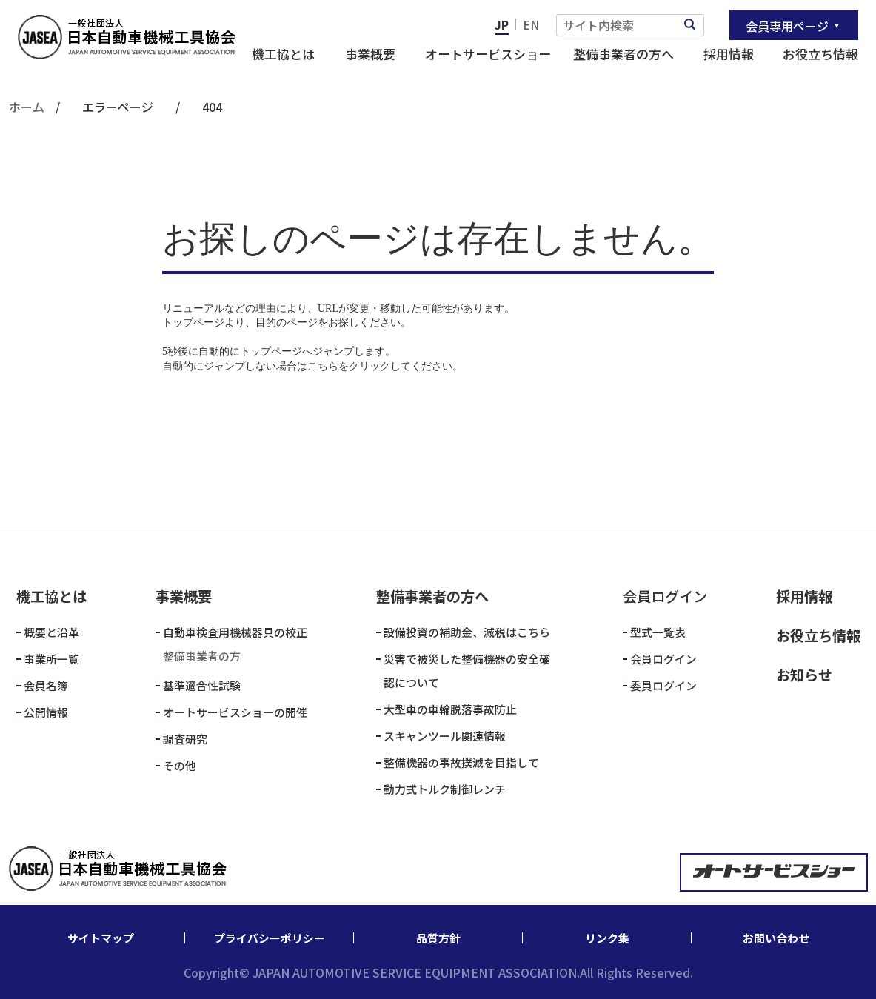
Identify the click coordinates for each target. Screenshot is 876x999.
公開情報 (46, 712)
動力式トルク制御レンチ (445, 789)
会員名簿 (46, 685)
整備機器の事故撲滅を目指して (461, 762)
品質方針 (438, 938)
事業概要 (370, 53)
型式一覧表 (658, 632)
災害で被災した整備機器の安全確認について (467, 670)
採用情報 (728, 53)
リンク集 (607, 938)
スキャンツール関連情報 (445, 736)
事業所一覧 (51, 658)
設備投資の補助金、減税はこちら (467, 632)
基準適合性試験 (202, 685)
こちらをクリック (348, 366)
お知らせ (804, 674)
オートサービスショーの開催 (235, 712)
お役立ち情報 (820, 53)
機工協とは (283, 53)
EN (531, 24)
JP (502, 24)
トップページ (193, 322)
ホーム (26, 107)
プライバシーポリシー (269, 938)
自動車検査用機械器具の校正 (235, 632)
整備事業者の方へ (623, 53)
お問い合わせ (776, 938)
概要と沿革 (51, 632)
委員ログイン (663, 685)
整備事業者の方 (202, 656)
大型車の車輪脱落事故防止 (450, 709)
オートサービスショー (488, 53)
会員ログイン (663, 658)
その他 (179, 765)
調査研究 (185, 738)
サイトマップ (100, 938)
